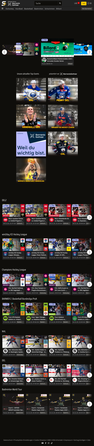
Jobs (89, 440)
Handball (19, 9)
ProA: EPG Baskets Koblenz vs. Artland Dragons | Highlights (14, 318)
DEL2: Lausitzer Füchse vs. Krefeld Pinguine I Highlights (15, 220)
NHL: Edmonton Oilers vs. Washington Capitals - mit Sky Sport (15, 351)
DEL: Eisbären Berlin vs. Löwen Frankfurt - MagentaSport (39, 380)
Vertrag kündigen (80, 440)
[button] (4, 52)
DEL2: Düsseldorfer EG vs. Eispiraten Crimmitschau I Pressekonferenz (62, 220)
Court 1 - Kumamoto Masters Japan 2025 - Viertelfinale (84, 409)
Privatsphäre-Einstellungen (23, 440)
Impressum (68, 440)
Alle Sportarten (87, 9)
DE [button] (89, 3)
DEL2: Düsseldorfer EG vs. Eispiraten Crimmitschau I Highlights (85, 220)
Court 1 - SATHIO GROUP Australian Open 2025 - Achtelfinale (15, 409)
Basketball (28, 9)
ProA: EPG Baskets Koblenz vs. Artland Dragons (84, 318)
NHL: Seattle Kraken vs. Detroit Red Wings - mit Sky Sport (39, 351)
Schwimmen (50, 9)
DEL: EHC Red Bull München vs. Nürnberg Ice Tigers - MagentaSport (62, 380)
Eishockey (10, 9)
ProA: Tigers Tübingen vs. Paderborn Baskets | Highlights (39, 318)
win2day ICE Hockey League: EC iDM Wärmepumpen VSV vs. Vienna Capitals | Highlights (62, 254)
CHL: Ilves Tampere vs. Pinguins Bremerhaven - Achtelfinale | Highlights (39, 289)
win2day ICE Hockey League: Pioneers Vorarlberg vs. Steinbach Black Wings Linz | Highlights (85, 254)
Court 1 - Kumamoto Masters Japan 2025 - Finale (38, 409)
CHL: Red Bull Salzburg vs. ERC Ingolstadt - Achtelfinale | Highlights (15, 289)
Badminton (38, 9)
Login (83, 3)
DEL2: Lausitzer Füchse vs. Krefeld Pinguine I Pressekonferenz (39, 220)
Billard (58, 9)
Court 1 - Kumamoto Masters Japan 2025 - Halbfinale (61, 409)
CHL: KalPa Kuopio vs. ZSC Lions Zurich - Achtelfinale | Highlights (62, 289)
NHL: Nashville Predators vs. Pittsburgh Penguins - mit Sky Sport (62, 351)
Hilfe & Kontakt (57, 440)
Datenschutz (8, 440)
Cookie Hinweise (40, 440)
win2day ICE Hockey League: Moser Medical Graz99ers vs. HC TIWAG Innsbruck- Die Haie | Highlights (39, 254)
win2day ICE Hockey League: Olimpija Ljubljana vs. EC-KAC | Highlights (15, 254)
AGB (49, 440)
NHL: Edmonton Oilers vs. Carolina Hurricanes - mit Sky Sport (85, 351)
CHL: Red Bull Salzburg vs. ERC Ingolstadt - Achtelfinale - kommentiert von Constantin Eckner (85, 289)
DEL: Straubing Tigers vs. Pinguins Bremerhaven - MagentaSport (85, 380)
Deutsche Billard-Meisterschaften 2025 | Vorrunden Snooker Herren (59, 60)
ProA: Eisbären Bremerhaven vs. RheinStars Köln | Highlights (60, 318)
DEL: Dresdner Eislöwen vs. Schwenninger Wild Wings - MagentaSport (15, 380)
